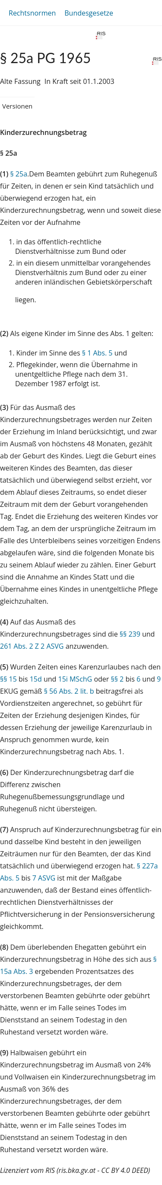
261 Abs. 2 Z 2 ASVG (32, 646)
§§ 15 (8, 679)
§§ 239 (130, 634)
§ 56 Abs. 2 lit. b (69, 691)
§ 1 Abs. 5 (97, 353)
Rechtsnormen (32, 13)
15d (36, 679)
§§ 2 (117, 679)
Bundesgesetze (88, 13)
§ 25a (18, 174)
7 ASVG (43, 878)
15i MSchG (75, 679)
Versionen (17, 106)
